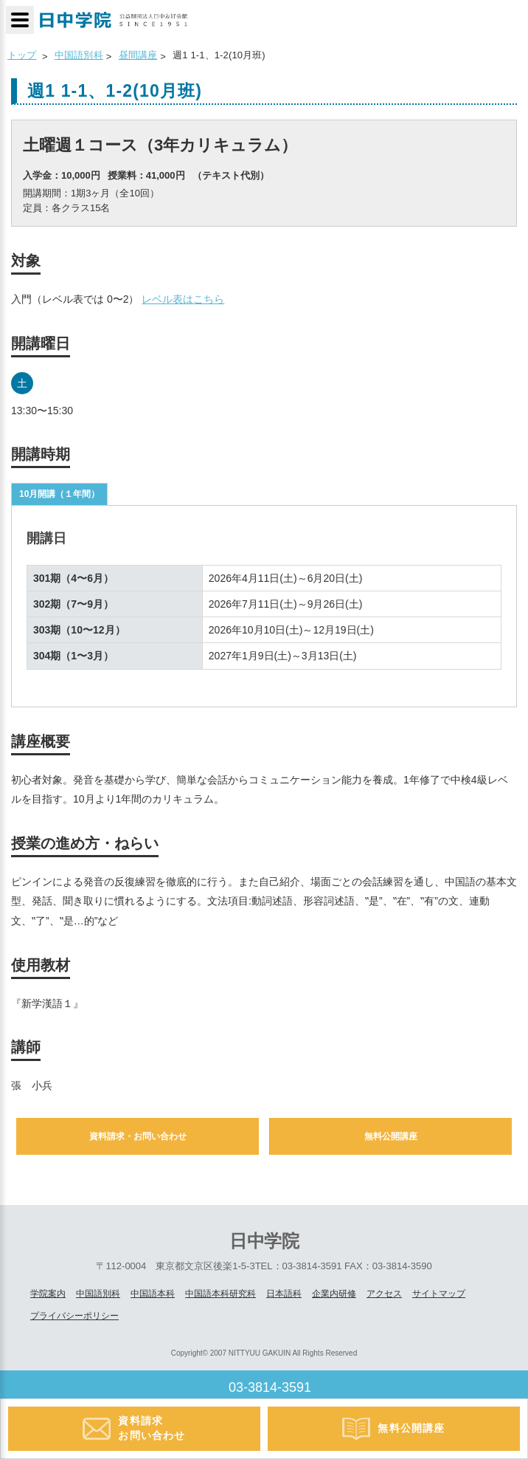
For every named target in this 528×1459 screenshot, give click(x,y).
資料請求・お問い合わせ (138, 1136)
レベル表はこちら (183, 299)
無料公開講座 (390, 1136)
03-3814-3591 (270, 1387)
